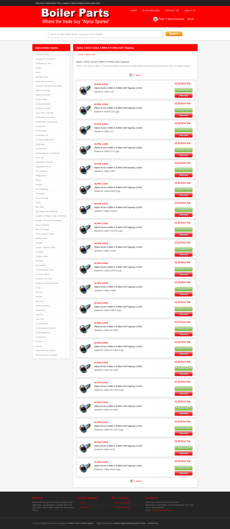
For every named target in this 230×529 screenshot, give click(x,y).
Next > (139, 75)
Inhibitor (39, 243)
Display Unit (41, 148)
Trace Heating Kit (43, 333)
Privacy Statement (121, 507)
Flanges (39, 184)
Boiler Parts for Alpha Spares (81, 523)
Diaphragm (40, 144)
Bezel (38, 72)
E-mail (83, 503)
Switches (39, 314)
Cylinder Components (45, 140)
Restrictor (40, 301)
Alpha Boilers (151, 10)
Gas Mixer (40, 207)
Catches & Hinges (43, 108)
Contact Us (172, 10)
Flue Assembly (42, 198)
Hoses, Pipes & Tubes (45, 234)
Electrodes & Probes (44, 162)
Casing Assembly (43, 104)
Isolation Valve (42, 256)
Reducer (39, 292)
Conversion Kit (42, 135)
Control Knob (41, 131)
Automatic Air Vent (43, 63)
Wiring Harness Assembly (46, 355)
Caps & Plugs (41, 99)
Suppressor (40, 310)
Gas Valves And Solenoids (47, 211)
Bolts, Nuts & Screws (44, 81)
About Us (190, 10)
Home (134, 10)
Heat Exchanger (42, 229)
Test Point (40, 319)
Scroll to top (153, 523)
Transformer (41, 337)
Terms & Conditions (122, 503)
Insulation (40, 252)
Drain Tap (40, 158)
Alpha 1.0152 (90, 55)
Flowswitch (40, 193)
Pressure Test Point (44, 279)
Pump (38, 288)
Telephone (84, 507)
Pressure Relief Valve (45, 270)
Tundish (39, 341)
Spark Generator (43, 306)
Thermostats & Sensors (46, 328)
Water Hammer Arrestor (46, 350)
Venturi (39, 346)
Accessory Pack (42, 54)
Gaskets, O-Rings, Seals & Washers (51, 216)
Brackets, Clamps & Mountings (49, 86)
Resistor (39, 297)
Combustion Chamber (45, 117)
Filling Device (41, 175)
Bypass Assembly (43, 95)
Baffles (39, 68)
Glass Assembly (42, 225)
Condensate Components (46, 122)
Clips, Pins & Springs (44, 113)
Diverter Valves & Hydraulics (48, 153)
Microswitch (41, 265)
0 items (170, 19)
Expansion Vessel (43, 167)
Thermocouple (42, 324)
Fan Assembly (42, 171)
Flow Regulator (42, 189)
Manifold (39, 261)
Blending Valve (42, 77)
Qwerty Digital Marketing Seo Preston (130, 523)
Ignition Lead (41, 238)
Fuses (38, 202)
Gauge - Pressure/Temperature (49, 220)
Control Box (41, 126)
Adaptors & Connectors (45, 59)
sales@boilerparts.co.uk (161, 510)
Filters (38, 180)
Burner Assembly (43, 90)
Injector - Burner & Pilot (45, 247)
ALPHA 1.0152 (101, 84)
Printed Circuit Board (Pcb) (47, 283)
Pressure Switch (42, 274)
